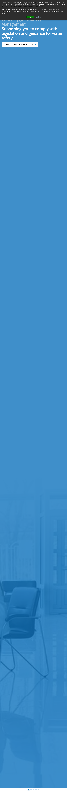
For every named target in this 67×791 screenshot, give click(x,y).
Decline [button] (38, 17)
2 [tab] (31, 789)
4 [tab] (36, 789)
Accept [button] (30, 17)
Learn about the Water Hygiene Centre (20, 44)
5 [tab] (38, 789)
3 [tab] (33, 789)
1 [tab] (28, 789)
